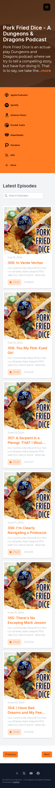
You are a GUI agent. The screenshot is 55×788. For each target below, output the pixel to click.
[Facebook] (38, 773)
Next (47, 754)
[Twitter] (24, 773)
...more (45, 70)
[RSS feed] (17, 773)
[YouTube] (31, 773)
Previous (10, 754)
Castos (16, 782)
